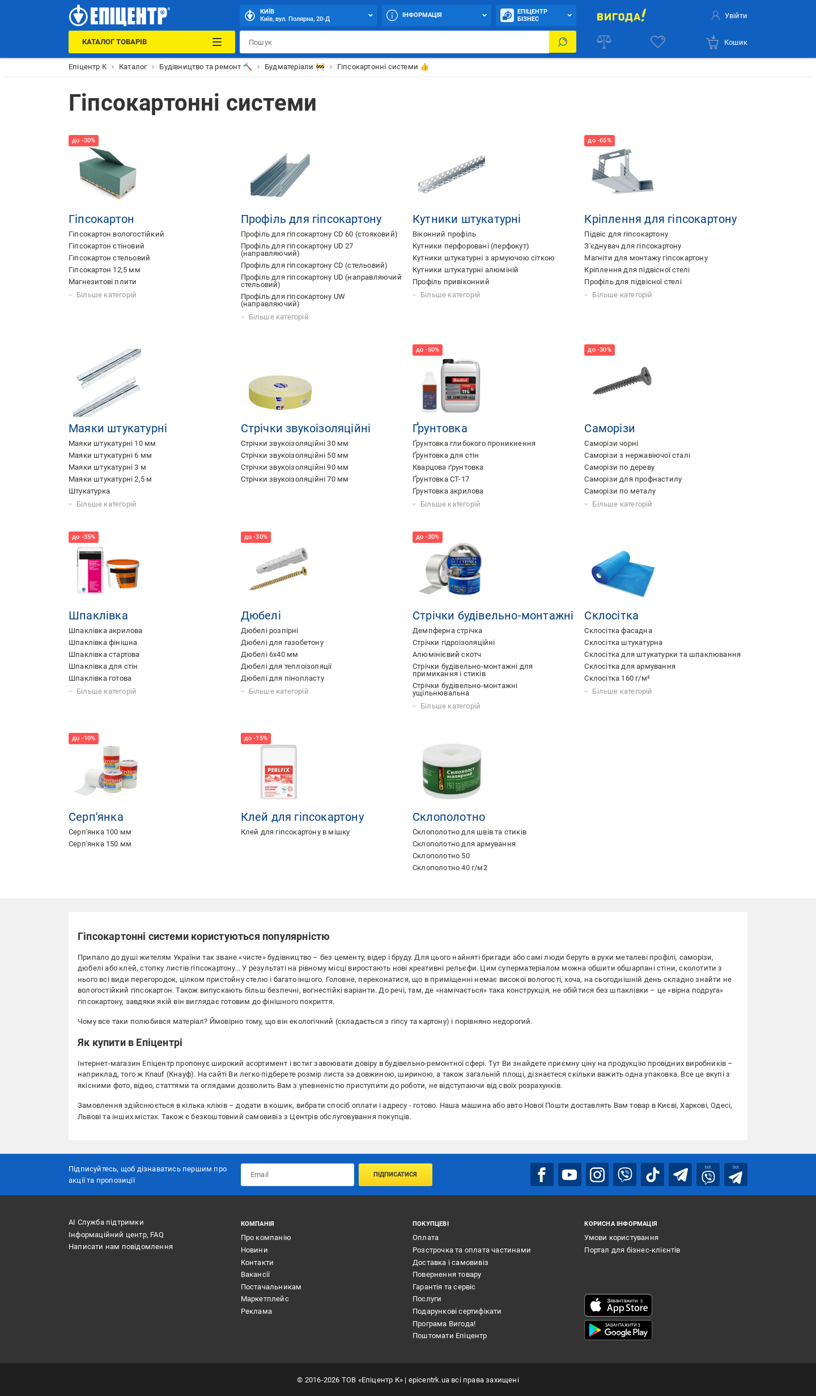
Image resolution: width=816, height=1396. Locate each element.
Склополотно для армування (464, 844)
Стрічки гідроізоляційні (454, 642)
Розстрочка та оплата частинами (472, 1249)
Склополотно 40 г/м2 (450, 867)
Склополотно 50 (441, 855)
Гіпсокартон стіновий (106, 246)
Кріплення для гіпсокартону (660, 219)
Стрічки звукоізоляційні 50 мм (295, 455)
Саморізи (609, 428)
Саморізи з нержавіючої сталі (637, 455)
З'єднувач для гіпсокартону (632, 246)
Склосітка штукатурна (623, 642)
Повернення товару (447, 1274)
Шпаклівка (98, 615)
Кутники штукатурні (467, 219)
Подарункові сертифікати (457, 1310)
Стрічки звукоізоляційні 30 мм (295, 443)
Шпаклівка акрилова (106, 630)
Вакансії (255, 1274)
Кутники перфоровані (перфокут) (471, 246)
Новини (254, 1249)
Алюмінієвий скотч (447, 654)
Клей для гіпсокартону (302, 817)
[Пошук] (562, 42)
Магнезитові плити (103, 281)
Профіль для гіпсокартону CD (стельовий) (314, 265)
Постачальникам (271, 1286)
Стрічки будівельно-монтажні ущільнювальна (465, 689)
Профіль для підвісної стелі (632, 281)
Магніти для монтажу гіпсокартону (645, 258)
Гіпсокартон (101, 219)
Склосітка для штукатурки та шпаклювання (662, 654)
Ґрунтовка (440, 428)
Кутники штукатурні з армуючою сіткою (484, 258)
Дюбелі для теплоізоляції (286, 666)
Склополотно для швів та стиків (469, 832)
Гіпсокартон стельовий (109, 258)
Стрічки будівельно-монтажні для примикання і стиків (473, 670)
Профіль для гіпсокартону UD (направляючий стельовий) (321, 281)
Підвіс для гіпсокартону (626, 234)
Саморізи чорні (611, 443)
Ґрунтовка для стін (446, 455)
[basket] (726, 42)
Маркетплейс (265, 1298)
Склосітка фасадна (618, 630)
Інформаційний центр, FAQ (116, 1234)
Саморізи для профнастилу (633, 479)
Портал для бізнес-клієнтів (632, 1249)
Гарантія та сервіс (444, 1286)
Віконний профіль (444, 234)
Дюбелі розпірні (270, 630)
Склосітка (611, 615)
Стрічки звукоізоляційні (306, 428)
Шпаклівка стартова (104, 654)
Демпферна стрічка (447, 630)
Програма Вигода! (444, 1323)
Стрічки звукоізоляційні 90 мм (295, 467)
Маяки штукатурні (118, 428)
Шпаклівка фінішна (103, 642)
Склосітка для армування (629, 666)
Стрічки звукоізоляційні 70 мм (295, 479)
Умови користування (621, 1237)
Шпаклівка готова (100, 678)
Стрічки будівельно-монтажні (493, 615)
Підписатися (395, 1174)
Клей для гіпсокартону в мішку (295, 832)
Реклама (256, 1310)
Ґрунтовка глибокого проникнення (474, 443)
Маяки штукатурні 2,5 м (110, 479)
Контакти (257, 1262)
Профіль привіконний (451, 281)
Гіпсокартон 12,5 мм (105, 269)
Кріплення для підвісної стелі (637, 269)
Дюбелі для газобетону (282, 642)
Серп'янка (96, 817)
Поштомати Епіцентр (450, 1335)
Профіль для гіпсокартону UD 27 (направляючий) (297, 250)
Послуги (427, 1298)
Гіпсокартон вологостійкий (116, 234)
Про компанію (266, 1237)
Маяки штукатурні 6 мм (110, 455)
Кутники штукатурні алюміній (465, 269)
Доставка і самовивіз (450, 1262)
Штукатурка (89, 491)
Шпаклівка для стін (103, 666)
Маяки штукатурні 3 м (107, 467)
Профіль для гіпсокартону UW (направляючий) (293, 300)
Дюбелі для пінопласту (282, 678)
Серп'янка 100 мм (100, 832)
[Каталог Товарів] (152, 42)
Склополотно (449, 817)
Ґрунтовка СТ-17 (441, 479)
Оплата (426, 1237)
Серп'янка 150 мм (100, 844)
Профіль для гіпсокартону (311, 219)
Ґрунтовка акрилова (448, 491)
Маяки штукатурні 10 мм (112, 443)
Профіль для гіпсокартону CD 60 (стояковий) (319, 234)
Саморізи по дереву (619, 467)
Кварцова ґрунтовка (448, 467)
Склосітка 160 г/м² (617, 678)
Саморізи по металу (620, 491)
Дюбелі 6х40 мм (270, 654)
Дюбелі (261, 615)
